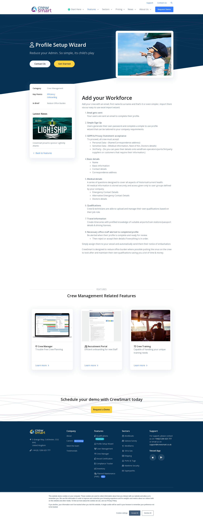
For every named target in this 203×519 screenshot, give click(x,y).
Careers (75, 441)
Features (91, 9)
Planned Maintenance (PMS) (104, 475)
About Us (143, 9)
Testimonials (72, 451)
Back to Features (42, 153)
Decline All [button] (147, 513)
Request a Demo (101, 409)
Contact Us (162, 3)
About (69, 436)
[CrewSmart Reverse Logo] (37, 431)
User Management (103, 448)
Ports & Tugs (129, 460)
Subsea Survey (129, 441)
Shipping (127, 456)
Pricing (120, 9)
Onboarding (52, 97)
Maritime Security (130, 465)
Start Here (74, 9)
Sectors (105, 9)
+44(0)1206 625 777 (163, 438)
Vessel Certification (103, 458)
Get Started (64, 63)
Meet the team (73, 446)
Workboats (128, 436)
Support (150, 3)
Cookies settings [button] (122, 513)
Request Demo (164, 9)
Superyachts (128, 470)
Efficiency (51, 94)
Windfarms (128, 446)
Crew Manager (101, 453)
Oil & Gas (127, 451)
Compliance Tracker (103, 463)
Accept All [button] (134, 513)
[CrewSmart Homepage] (43, 9)
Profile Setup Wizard (103, 444)
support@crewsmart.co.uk (160, 444)
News (130, 9)
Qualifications (101, 437)
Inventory (99, 468)
